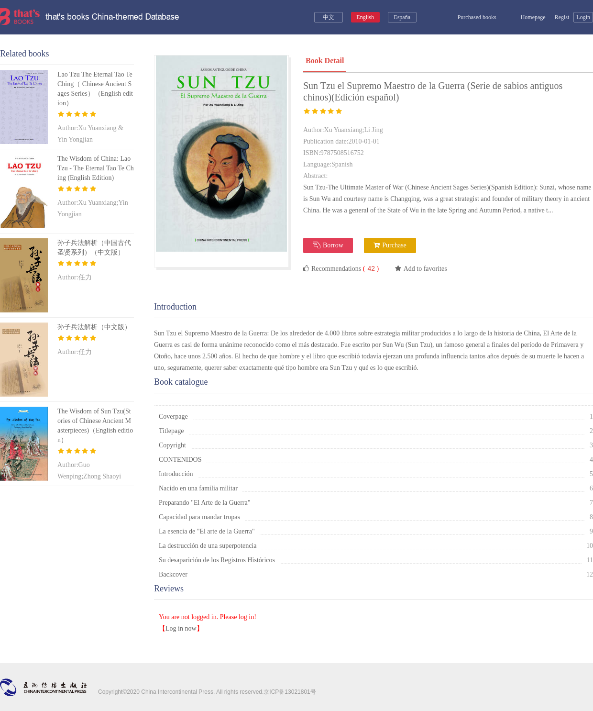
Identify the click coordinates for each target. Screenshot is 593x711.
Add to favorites (421, 268)
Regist (562, 17)
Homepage (528, 17)
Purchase (389, 245)
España (402, 17)
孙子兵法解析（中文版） (94, 327)
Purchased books (470, 17)
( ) (370, 268)
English (365, 17)
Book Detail (325, 60)
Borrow (328, 245)
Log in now (181, 628)
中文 (328, 17)
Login (583, 17)
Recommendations (341, 268)
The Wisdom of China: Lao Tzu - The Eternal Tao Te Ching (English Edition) (95, 168)
